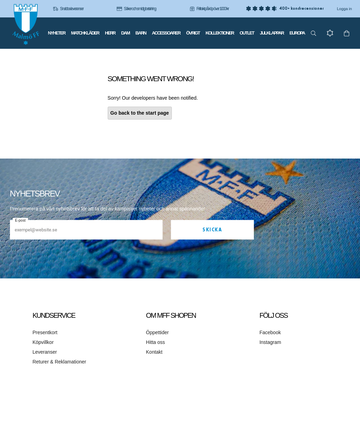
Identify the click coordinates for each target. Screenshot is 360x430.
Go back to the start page (139, 113)
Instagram (270, 342)
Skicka (212, 230)
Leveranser (44, 352)
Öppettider (157, 332)
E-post (20, 220)
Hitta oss (155, 342)
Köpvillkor (43, 342)
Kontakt (154, 352)
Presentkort (45, 332)
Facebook (270, 332)
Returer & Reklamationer (59, 361)
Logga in (344, 9)
